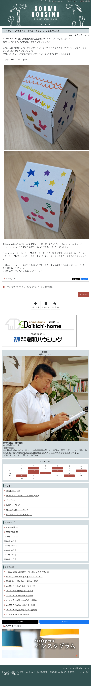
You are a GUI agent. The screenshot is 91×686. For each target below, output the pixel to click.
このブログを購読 (13, 626)
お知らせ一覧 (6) (13, 505)
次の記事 (56, 304)
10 (33, 471)
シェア (85, 279)
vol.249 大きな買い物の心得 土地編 (21, 610)
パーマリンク (10, 279)
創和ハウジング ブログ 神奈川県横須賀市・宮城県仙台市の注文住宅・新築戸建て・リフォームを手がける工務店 (45, 13)
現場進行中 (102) (13, 491)
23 (22, 476)
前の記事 (36, 304)
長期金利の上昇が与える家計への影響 (22, 581)
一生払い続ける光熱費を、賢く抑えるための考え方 (27, 572)
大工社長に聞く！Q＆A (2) (17, 510)
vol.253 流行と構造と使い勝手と (19, 591)
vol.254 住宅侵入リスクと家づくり (20, 586)
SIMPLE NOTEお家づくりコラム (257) (22, 496)
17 (33, 473)
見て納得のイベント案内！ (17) (19, 515)
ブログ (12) (11, 500)
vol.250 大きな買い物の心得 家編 (20, 605)
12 (57, 471)
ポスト (77, 279)
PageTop (82, 294)
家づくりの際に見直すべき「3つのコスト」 (24, 576)
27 (69, 476)
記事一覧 (45, 307)
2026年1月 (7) (12, 532)
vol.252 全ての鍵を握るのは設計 (19, 595)
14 (81, 471)
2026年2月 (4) (12, 527)
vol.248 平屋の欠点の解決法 (18, 614)
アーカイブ (10, 522)
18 (45, 473)
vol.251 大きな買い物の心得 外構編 (21, 600)
